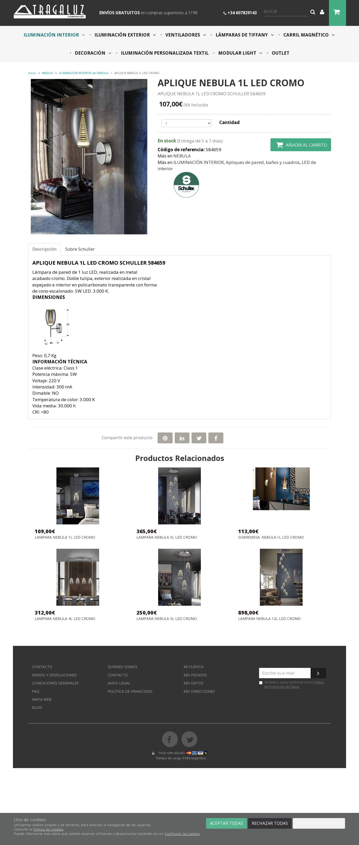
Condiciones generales (55, 683)
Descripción (44, 249)
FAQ (35, 691)
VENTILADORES (185, 35)
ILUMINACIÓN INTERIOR (54, 35)
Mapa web (42, 699)
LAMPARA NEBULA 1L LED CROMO (65, 537)
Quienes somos (122, 666)
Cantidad (229, 122)
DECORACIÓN (92, 53)
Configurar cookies (319, 823)
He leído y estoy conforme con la (291, 684)
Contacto (42, 666)
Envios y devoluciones (54, 675)
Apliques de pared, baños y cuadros (263, 162)
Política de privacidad (130, 691)
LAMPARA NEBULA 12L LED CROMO (269, 619)
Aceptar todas (226, 823)
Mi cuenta (193, 666)
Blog (37, 707)
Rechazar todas (270, 823)
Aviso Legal (119, 683)
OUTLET (280, 53)
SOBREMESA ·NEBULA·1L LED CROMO (271, 537)
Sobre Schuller (80, 249)
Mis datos (193, 683)
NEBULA (182, 156)
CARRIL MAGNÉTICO (308, 35)
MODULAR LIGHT (239, 53)
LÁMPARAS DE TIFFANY (244, 35)
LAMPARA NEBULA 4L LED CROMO (65, 619)
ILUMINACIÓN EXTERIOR (124, 35)
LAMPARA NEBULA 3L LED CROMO (166, 619)
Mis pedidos (195, 675)
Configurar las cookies (182, 834)
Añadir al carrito (300, 145)
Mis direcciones (199, 691)
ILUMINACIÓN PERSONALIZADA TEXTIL (164, 53)
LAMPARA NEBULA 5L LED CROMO (166, 537)
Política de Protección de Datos (294, 684)
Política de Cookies (48, 829)
